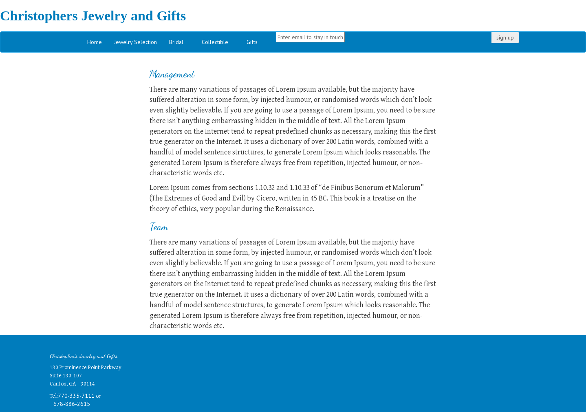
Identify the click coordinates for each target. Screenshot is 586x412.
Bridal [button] (176, 42)
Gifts (252, 42)
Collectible (215, 42)
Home (94, 42)
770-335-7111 (76, 395)
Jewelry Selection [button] (135, 42)
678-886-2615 (71, 404)
